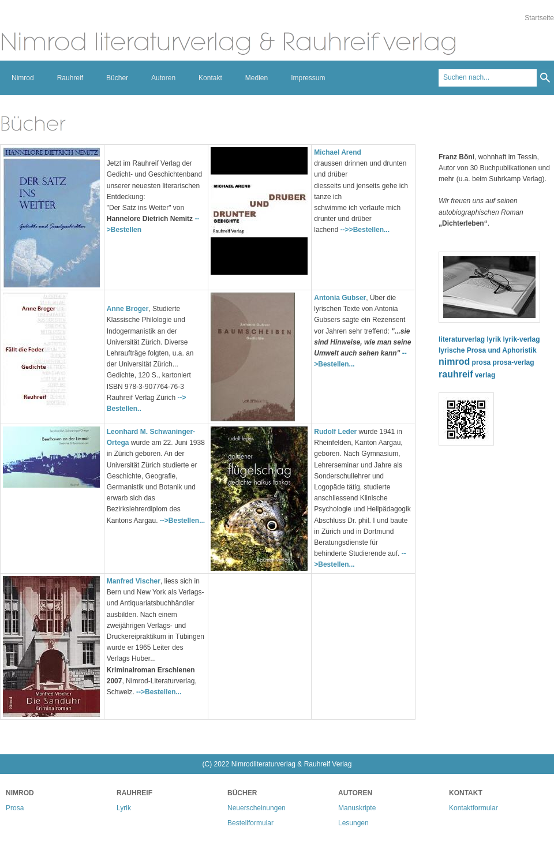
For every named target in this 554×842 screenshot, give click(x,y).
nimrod (454, 361)
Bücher (117, 78)
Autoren (163, 78)
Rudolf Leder (335, 432)
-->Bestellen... (182, 521)
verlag (485, 375)
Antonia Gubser (340, 298)
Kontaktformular (473, 808)
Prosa (15, 808)
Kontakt (210, 78)
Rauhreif (70, 78)
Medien (256, 78)
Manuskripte (357, 808)
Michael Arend (337, 152)
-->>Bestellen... (365, 230)
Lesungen (353, 823)
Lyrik (124, 808)
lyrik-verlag (521, 339)
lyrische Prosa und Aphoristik (488, 350)
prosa (481, 362)
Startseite (539, 18)
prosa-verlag (513, 362)
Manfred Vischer (133, 581)
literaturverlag (462, 339)
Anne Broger (128, 309)
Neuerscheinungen (256, 808)
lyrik (493, 339)
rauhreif (456, 374)
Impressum (308, 78)
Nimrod (23, 78)
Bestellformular (250, 823)
